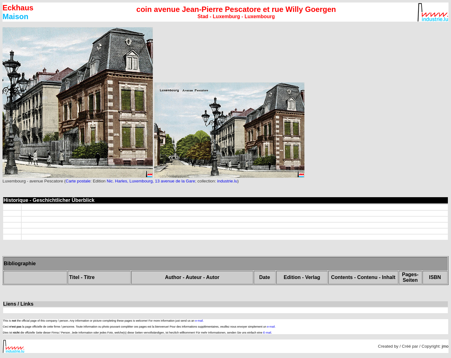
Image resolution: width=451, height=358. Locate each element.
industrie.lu (227, 181)
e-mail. (199, 320)
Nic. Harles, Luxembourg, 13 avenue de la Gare (151, 181)
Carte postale (78, 181)
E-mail (267, 332)
